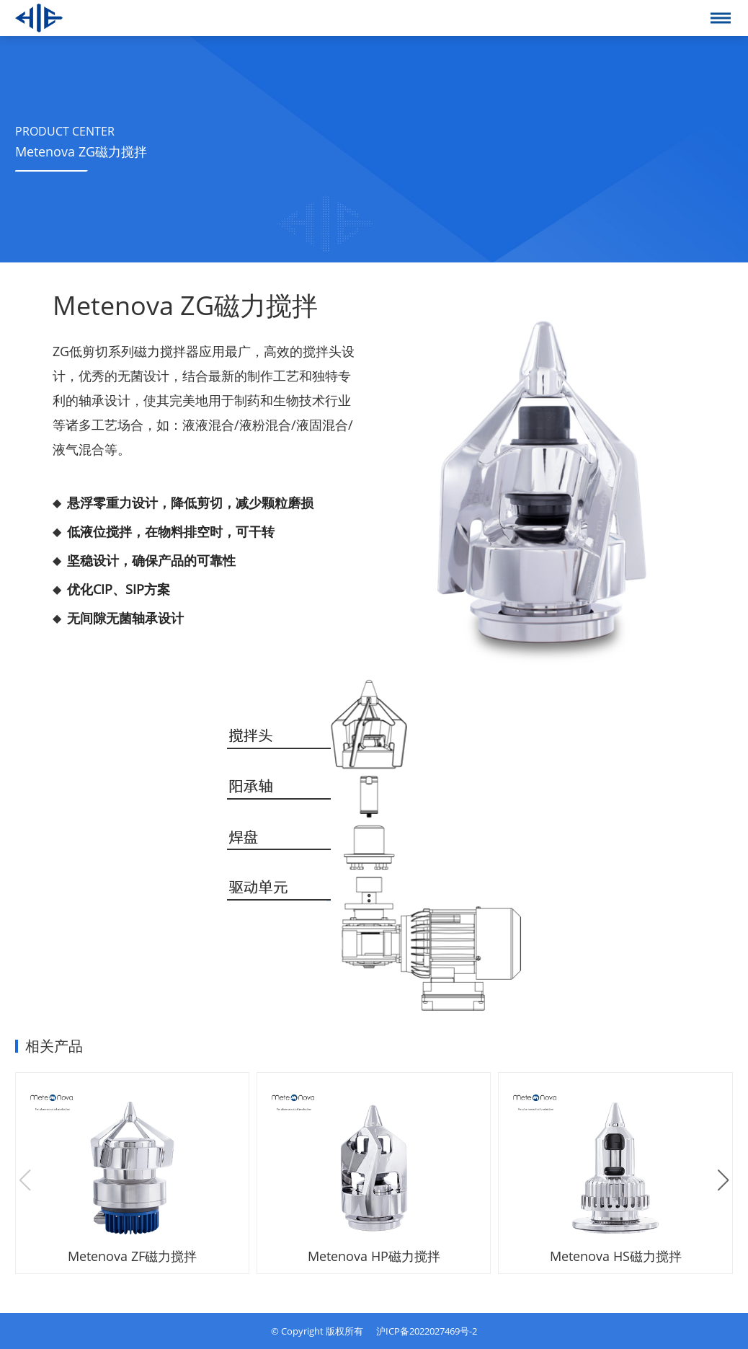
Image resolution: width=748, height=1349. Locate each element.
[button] (723, 1180)
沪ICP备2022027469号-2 (426, 1330)
